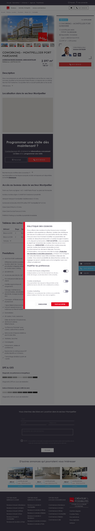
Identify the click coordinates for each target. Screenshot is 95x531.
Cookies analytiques (44, 283)
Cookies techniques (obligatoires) (44, 273)
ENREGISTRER (42, 304)
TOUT (60, 304)
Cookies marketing (44, 293)
